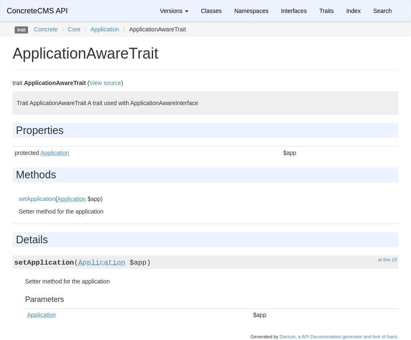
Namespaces (251, 11)
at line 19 (387, 259)
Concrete (46, 29)
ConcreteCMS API (37, 11)
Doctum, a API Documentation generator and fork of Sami (338, 336)
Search (382, 11)
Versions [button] (174, 11)
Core (74, 29)
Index (353, 11)
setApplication (37, 199)
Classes (211, 11)
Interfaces (293, 11)
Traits (326, 11)
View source (105, 83)
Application (104, 29)
